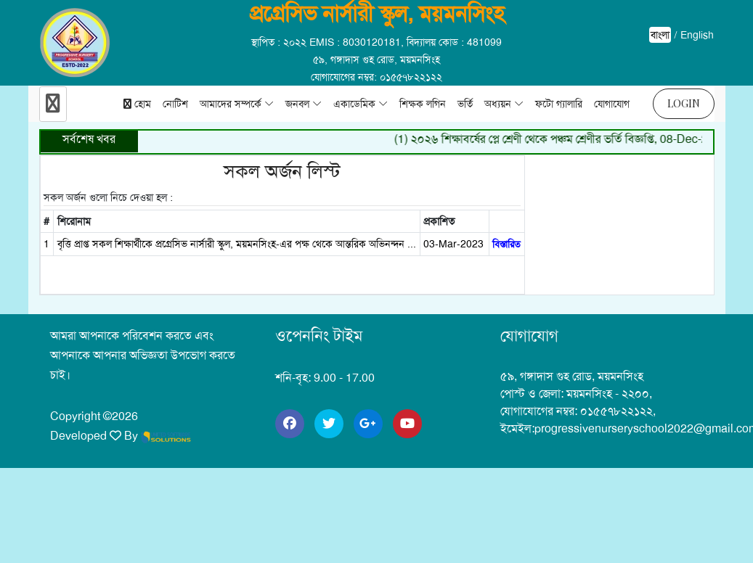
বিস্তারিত (506, 244)
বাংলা (660, 34)
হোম (137, 103)
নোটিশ (175, 103)
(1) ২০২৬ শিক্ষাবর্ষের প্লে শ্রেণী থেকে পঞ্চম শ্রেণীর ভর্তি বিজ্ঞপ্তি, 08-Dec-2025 (566, 139)
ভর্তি (465, 103)
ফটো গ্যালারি (558, 103)
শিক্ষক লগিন (422, 103)
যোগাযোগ (612, 103)
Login (683, 103)
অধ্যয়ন (497, 103)
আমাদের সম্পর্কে (230, 103)
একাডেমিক (354, 103)
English (697, 34)
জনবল (297, 103)
